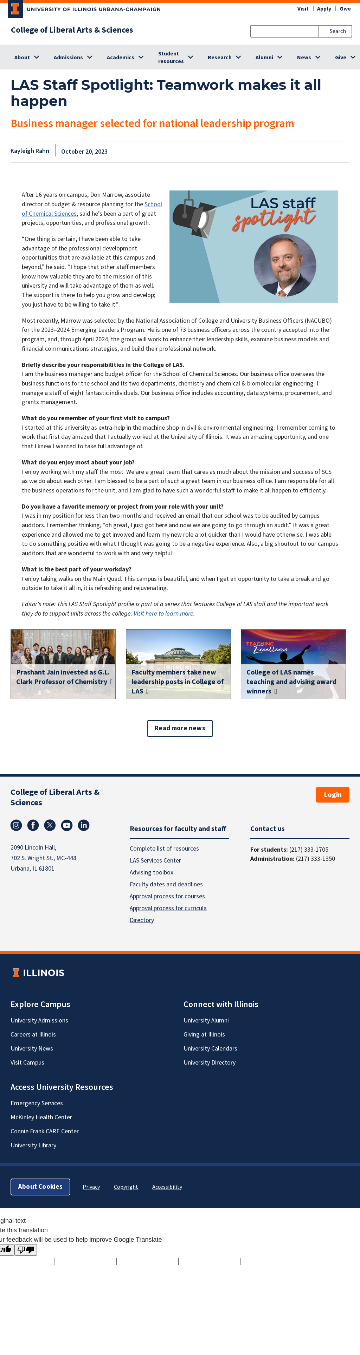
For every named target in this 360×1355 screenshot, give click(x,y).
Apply (324, 9)
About (22, 57)
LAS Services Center (155, 860)
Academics (120, 57)
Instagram (16, 825)
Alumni (264, 57)
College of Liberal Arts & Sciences (72, 30)
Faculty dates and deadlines (166, 884)
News (304, 57)
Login (333, 795)
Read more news (180, 728)
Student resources (171, 57)
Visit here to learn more (163, 613)
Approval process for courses (167, 896)
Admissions (68, 57)
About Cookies (40, 1186)
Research (220, 57)
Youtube (67, 825)
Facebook (33, 825)
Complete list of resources (164, 848)
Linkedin (83, 825)
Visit (303, 9)
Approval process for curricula (168, 908)
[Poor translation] (25, 1250)
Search (338, 31)
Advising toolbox (151, 872)
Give (345, 9)
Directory (142, 919)
